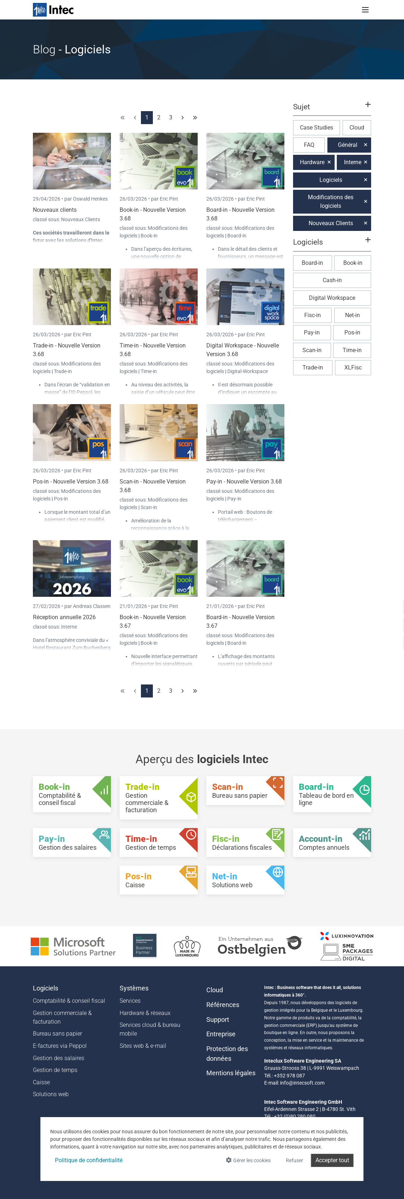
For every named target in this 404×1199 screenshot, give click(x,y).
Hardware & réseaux (145, 1013)
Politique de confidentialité (89, 1160)
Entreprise (221, 1034)
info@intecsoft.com (302, 1083)
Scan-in (149, 507)
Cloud (356, 127)
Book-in (149, 236)
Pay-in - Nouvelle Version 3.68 (244, 481)
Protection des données (227, 1053)
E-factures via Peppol (60, 1045)
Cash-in (332, 280)
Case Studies (316, 127)
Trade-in (63, 371)
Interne (69, 627)
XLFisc (353, 367)
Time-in (149, 371)
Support (217, 1019)
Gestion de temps (55, 1070)
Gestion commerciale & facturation (62, 1017)
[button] (332, 110)
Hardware (312, 162)
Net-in (352, 315)
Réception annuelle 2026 (64, 617)
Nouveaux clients (55, 209)
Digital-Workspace (247, 371)
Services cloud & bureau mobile (150, 1029)
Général (347, 144)
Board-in (236, 236)
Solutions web (51, 1094)
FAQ (309, 144)
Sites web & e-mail (143, 1045)
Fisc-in (312, 315)
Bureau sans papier (57, 1033)
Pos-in (61, 499)
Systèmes (134, 988)
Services (130, 1000)
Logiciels (330, 179)
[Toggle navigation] (365, 10)
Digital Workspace (332, 297)
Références (222, 1004)
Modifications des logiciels (330, 201)
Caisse (41, 1082)
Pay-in (234, 499)
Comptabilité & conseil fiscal (69, 1000)
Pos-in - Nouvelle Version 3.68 (70, 481)
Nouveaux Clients (80, 219)
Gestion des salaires (58, 1058)
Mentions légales (230, 1073)
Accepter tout (332, 1160)
